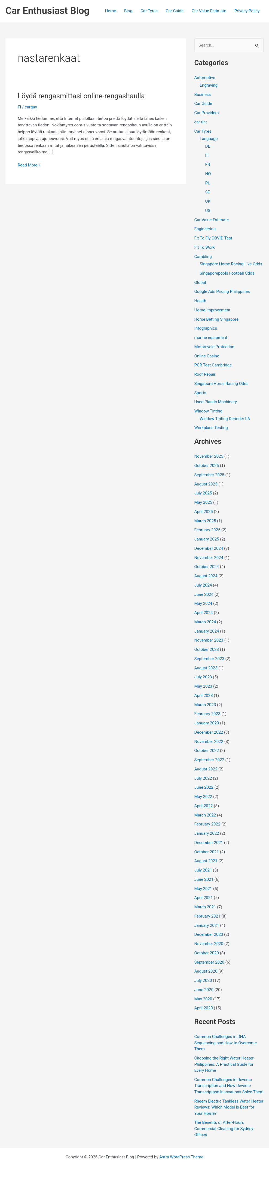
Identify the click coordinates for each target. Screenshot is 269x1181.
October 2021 (206, 851)
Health (200, 300)
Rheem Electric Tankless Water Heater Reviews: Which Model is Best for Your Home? (229, 1107)
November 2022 (208, 741)
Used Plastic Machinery (215, 401)
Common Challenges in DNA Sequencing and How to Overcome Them (225, 1042)
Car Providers (206, 112)
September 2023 (209, 658)
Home (110, 10)
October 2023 (206, 649)
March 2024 (205, 622)
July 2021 (203, 870)
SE (207, 192)
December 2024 (208, 548)
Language (209, 138)
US (207, 210)
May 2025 (203, 502)
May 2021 (203, 888)
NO (208, 173)
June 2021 (203, 879)
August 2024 (206, 575)
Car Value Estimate (209, 10)
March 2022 (205, 815)
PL (207, 183)
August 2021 (206, 860)
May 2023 (203, 686)
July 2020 (203, 980)
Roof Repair (205, 374)
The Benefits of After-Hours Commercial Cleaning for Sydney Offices (223, 1128)
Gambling (203, 256)
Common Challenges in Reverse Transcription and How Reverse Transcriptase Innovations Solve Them (229, 1085)
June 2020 (203, 989)
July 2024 (203, 585)
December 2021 (208, 842)
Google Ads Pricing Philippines (222, 291)
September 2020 (209, 962)
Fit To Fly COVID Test (213, 238)
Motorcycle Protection (214, 346)
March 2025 (205, 520)
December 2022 (208, 732)
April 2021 (203, 897)
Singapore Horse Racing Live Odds (231, 264)
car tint (200, 122)
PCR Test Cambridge (213, 365)
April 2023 (203, 695)
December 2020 (208, 934)
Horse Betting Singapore (216, 319)
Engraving (209, 85)
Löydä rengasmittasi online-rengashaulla (81, 96)
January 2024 (206, 631)
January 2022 (206, 833)
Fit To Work (204, 247)
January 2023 (206, 723)
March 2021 (205, 906)
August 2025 (206, 484)
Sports (200, 392)
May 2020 (203, 999)
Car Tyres (149, 10)
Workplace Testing (211, 427)
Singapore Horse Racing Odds (221, 383)
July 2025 (203, 493)
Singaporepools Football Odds (227, 273)
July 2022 (203, 778)
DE (207, 146)
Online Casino (206, 356)
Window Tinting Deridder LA (225, 418)
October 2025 (206, 465)
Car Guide (175, 10)
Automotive (204, 77)
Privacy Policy (246, 10)
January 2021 (206, 925)
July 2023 (203, 677)
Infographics (205, 328)
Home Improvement (212, 310)
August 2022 (206, 769)
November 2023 (208, 640)
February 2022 (207, 824)
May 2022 (203, 796)
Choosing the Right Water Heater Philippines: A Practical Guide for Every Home (224, 1064)
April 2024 (203, 612)
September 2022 (209, 759)
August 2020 (206, 971)
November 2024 (208, 557)
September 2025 (209, 474)
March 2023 (205, 704)
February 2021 (207, 916)
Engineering (205, 228)
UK (207, 201)
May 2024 (203, 603)
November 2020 (208, 943)
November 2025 (208, 456)
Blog (128, 10)
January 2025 (206, 539)
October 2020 (206, 953)
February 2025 (207, 529)
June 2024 (203, 594)
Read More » (29, 165)
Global (200, 282)
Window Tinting (208, 411)
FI (19, 107)
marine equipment (210, 337)
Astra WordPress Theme (181, 1157)
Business (202, 94)
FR (207, 164)
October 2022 (206, 750)
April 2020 (203, 1008)
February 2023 (207, 713)
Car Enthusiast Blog (47, 10)
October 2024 (206, 566)
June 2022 (203, 787)
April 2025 (203, 511)
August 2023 (206, 668)
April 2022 (203, 805)
